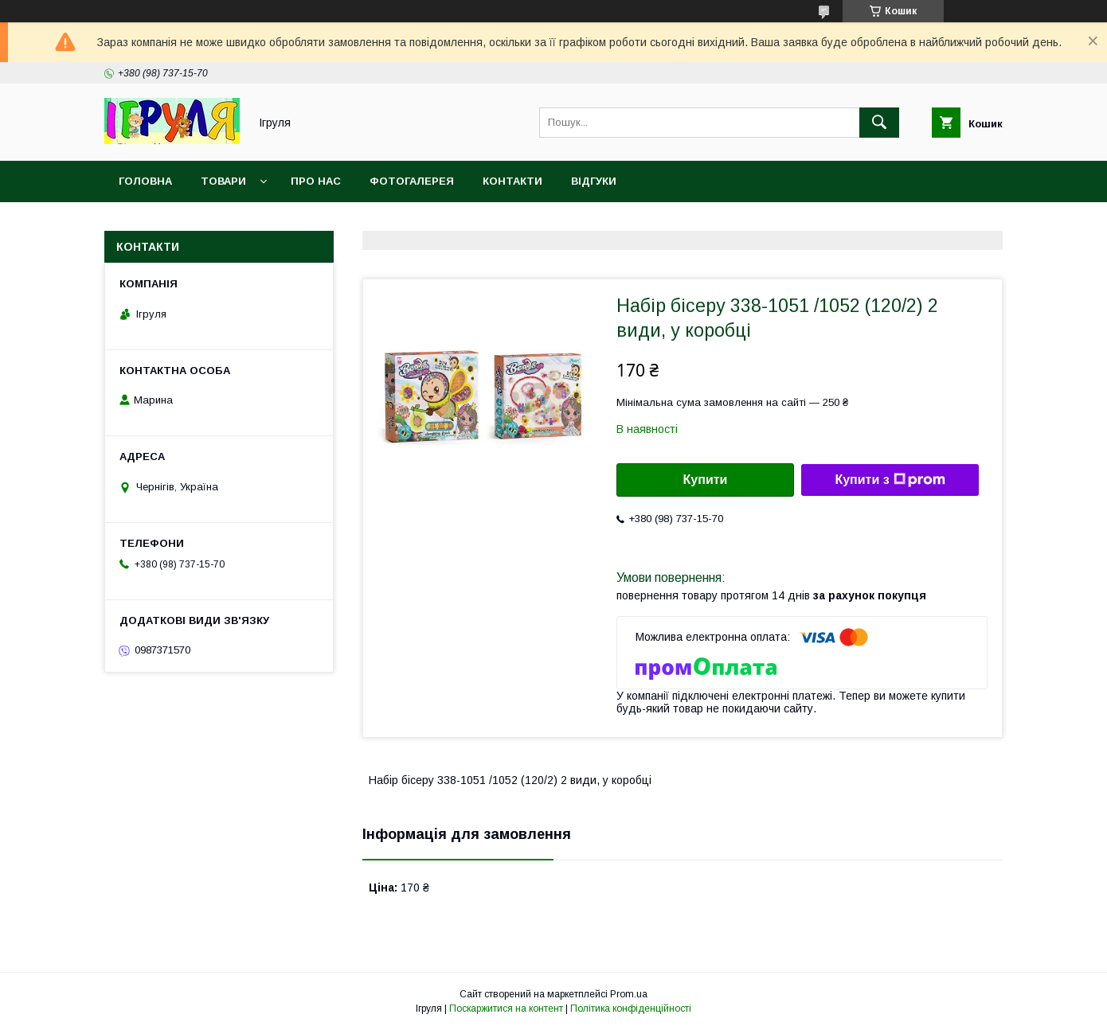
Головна (145, 181)
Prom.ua (628, 994)
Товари (223, 181)
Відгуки (593, 181)
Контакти (512, 181)
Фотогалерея (412, 181)
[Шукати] (879, 122)
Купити (705, 479)
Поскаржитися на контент (506, 1008)
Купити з (890, 480)
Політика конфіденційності (630, 1008)
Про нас (316, 181)
